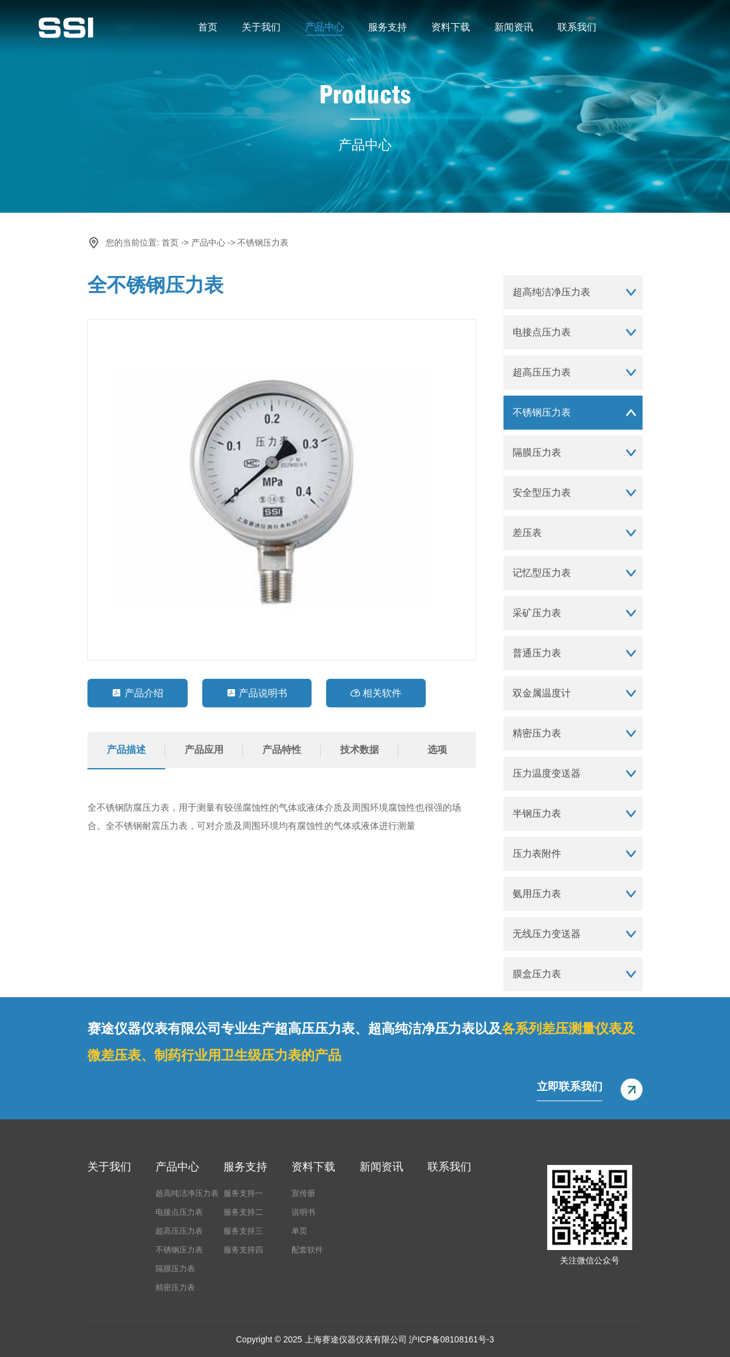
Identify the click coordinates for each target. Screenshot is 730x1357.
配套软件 (307, 1249)
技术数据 (359, 749)
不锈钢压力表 (262, 242)
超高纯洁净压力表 (551, 292)
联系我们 (577, 27)
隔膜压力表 (537, 452)
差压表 (527, 532)
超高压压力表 (542, 372)
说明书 (303, 1212)
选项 (437, 749)
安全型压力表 (542, 492)
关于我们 (261, 27)
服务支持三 (243, 1230)
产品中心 (324, 27)
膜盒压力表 (537, 974)
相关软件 (375, 693)
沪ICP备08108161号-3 (451, 1339)
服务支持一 (243, 1193)
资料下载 (450, 27)
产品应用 (204, 749)
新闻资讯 (513, 27)
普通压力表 (537, 653)
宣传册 (303, 1193)
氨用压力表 (537, 893)
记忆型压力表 (542, 573)
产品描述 (126, 749)
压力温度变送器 (547, 773)
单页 (299, 1230)
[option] (281, 490)
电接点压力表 (542, 332)
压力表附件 (537, 853)
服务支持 (387, 27)
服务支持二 (243, 1212)
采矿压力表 (537, 613)
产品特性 (281, 749)
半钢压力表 (537, 813)
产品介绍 (137, 693)
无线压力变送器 (547, 934)
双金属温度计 (542, 693)
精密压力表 (537, 733)
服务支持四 (243, 1249)
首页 (207, 27)
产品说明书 (257, 693)
